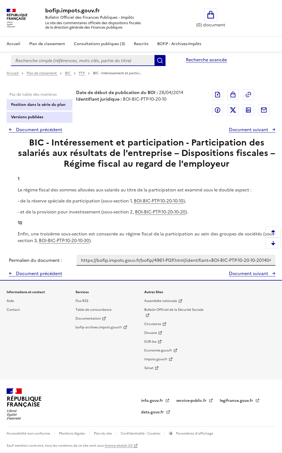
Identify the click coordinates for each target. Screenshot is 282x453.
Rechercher (160, 60)
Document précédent (38, 129)
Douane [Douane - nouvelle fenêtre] (150, 332)
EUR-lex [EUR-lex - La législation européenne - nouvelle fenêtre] (150, 341)
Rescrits (141, 44)
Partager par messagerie (263, 110)
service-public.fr (192, 400)
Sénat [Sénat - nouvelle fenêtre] (148, 368)
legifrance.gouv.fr (237, 400)
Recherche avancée (206, 59)
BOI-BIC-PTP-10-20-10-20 (160, 211)
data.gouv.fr (153, 412)
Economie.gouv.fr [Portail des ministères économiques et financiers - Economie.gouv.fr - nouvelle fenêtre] (158, 350)
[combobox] (82, 60)
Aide (10, 300)
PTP (82, 73)
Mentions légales (72, 433)
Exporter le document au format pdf (217, 94)
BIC (68, 73)
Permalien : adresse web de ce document (248, 94)
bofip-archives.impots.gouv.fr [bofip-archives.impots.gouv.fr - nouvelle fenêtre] (98, 327)
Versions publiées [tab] (27, 117)
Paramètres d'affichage (194, 433)
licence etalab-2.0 (118, 445)
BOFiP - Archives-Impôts (179, 44)
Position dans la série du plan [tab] (38, 105)
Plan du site (103, 433)
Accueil (13, 44)
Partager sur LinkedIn (248, 110)
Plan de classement (42, 73)
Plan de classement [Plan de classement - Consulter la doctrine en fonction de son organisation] (47, 44)
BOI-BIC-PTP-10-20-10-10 (158, 200)
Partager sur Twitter (232, 110)
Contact (13, 309)
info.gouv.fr (152, 400)
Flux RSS (81, 300)
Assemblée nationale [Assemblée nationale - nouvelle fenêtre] (160, 300)
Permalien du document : (35, 260)
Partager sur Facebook (217, 110)
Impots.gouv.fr (155, 359)
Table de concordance (93, 309)
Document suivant (249, 129)
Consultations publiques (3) (99, 44)
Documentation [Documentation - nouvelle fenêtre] (88, 318)
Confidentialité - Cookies (141, 433)
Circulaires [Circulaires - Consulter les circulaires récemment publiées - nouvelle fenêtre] (152, 324)
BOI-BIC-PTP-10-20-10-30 (64, 240)
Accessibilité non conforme (29, 433)
